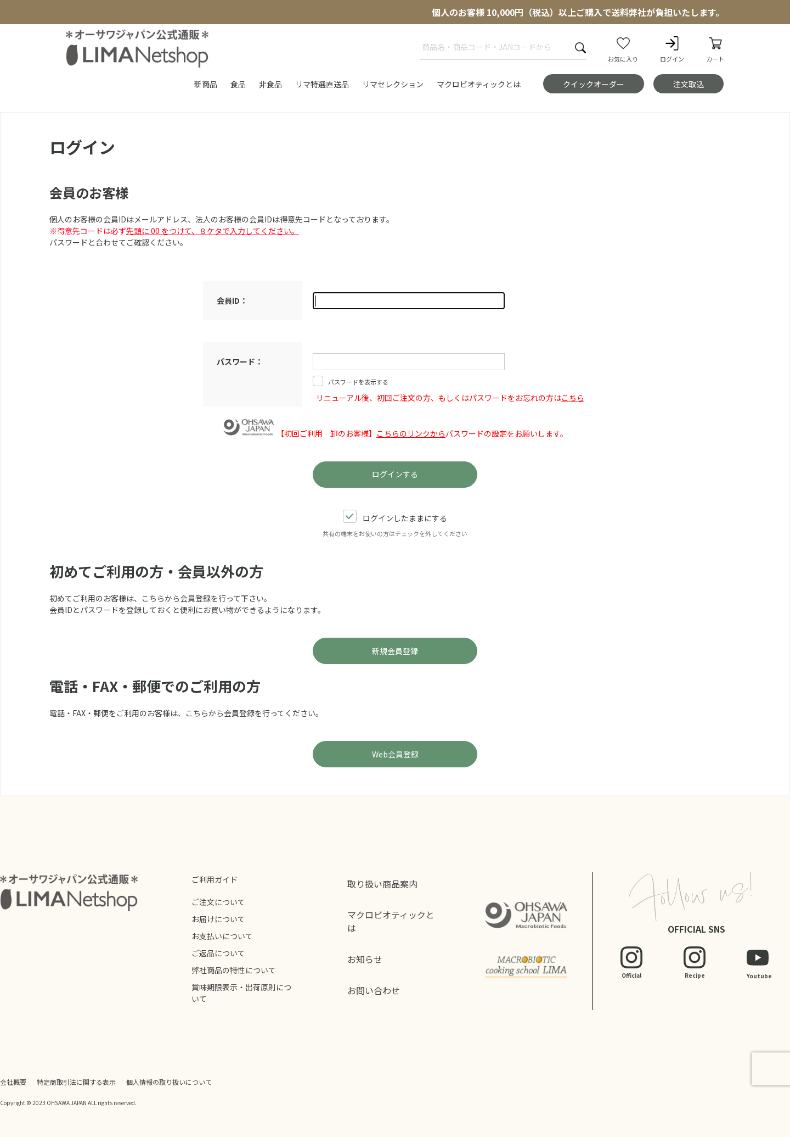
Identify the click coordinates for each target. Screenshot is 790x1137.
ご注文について (218, 901)
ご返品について (218, 953)
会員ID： (232, 300)
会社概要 (13, 1081)
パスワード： (240, 361)
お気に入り (623, 49)
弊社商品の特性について (233, 970)
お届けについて (218, 918)
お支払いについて (222, 935)
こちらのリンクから (410, 433)
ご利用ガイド (214, 879)
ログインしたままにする (395, 517)
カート (715, 49)
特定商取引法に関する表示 (76, 1081)
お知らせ (364, 959)
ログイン (672, 49)
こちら (572, 397)
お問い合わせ (373, 990)
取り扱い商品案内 (382, 883)
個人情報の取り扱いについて (169, 1081)
